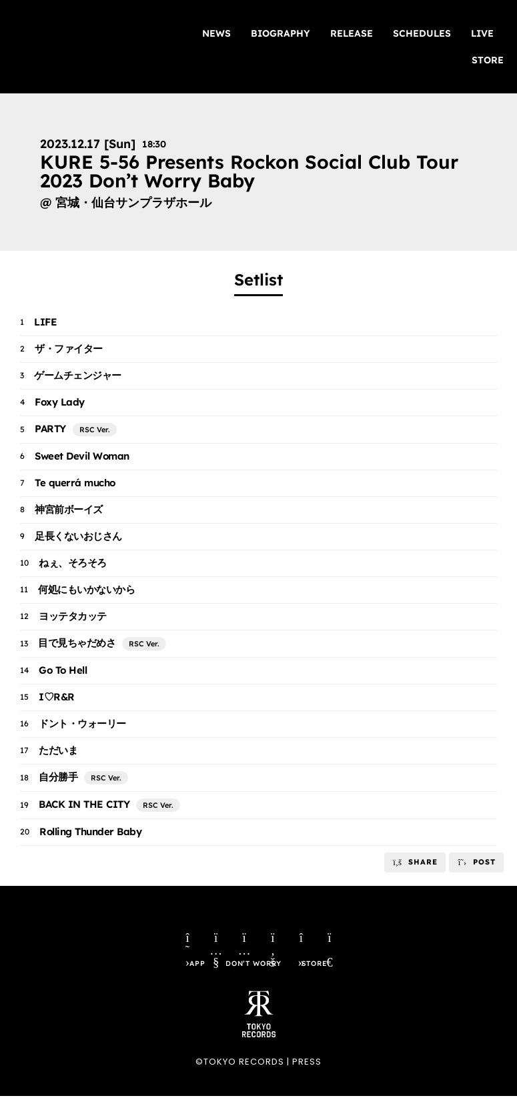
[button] (415, 863)
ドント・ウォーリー (82, 723)
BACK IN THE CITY (84, 804)
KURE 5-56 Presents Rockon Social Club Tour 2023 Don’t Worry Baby (249, 171)
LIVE (482, 33)
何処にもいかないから (86, 589)
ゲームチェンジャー (77, 375)
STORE (488, 60)
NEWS (216, 33)
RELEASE (351, 33)
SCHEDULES (422, 33)
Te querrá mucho (75, 482)
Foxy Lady (60, 402)
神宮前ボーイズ (69, 509)
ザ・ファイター (69, 348)
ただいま (58, 750)
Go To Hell (63, 670)
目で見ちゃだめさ (76, 642)
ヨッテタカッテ (73, 616)
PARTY (50, 428)
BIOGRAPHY (280, 33)
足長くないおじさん (78, 536)
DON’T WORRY (252, 972)
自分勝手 (58, 776)
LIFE (45, 322)
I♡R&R (57, 696)
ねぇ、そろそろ (73, 562)
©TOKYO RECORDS (239, 1070)
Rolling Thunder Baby (90, 831)
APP (192, 972)
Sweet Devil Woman (82, 456)
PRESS (307, 1070)
